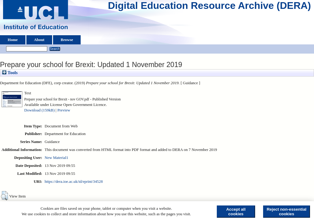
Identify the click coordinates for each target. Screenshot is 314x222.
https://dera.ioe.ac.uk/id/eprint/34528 (74, 181)
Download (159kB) (39, 110)
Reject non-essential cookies (287, 211)
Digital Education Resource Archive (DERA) (209, 7)
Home (13, 40)
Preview (63, 110)
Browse (67, 40)
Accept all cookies (236, 211)
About (39, 40)
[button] (4, 195)
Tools (9, 72)
